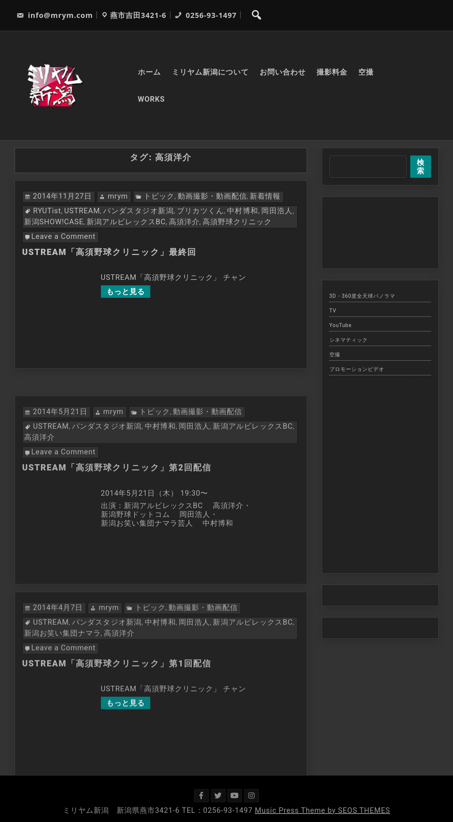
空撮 (366, 72)
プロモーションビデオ (356, 369)
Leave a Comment (63, 236)
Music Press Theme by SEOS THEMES (322, 810)
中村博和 (242, 210)
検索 (420, 166)
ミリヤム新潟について (210, 72)
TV (332, 311)
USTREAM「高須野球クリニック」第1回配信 (116, 735)
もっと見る (125, 291)
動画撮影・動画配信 (212, 196)
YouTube (340, 325)
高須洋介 (184, 221)
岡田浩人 (277, 210)
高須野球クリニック (237, 221)
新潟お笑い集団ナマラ (62, 705)
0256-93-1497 (205, 15)
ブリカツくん (200, 210)
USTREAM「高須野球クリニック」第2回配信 (116, 540)
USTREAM (82, 210)
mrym (117, 196)
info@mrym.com (54, 15)
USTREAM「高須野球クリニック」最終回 (109, 252)
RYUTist (47, 210)
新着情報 (265, 196)
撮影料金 (332, 72)
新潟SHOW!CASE (54, 221)
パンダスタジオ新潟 (138, 210)
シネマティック (348, 340)
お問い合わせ (283, 72)
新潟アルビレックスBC (126, 221)
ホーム (149, 72)
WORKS (151, 99)
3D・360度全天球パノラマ (362, 296)
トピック (159, 196)
